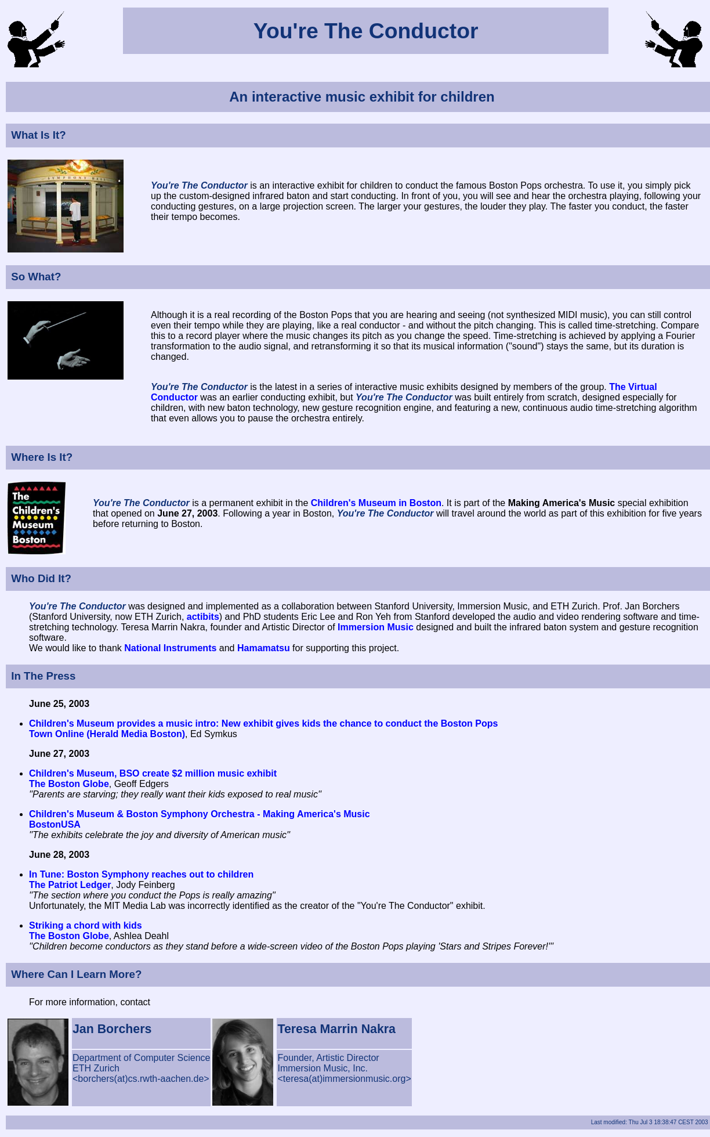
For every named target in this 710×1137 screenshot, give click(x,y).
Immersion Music (376, 627)
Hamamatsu (263, 648)
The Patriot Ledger (70, 885)
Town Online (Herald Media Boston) (107, 734)
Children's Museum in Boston (376, 503)
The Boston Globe (69, 784)
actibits (203, 617)
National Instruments (170, 648)
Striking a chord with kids (85, 925)
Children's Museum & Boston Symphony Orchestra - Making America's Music (199, 814)
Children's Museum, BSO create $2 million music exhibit (153, 773)
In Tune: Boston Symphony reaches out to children (141, 874)
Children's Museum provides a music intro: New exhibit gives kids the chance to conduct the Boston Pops (263, 723)
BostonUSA (55, 824)
